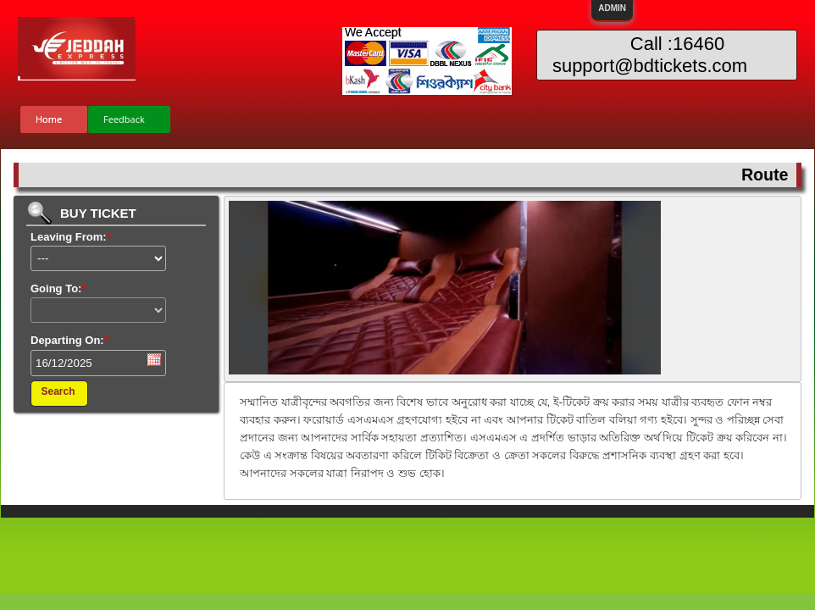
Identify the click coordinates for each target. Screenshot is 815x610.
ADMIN (612, 8)
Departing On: (69, 340)
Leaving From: (70, 236)
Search (58, 391)
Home (49, 119)
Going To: (58, 288)
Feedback (124, 119)
